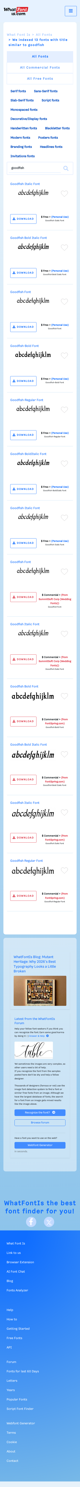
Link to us (14, 1253)
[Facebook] (31, 1222)
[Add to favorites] (64, 193)
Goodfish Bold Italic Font (28, 238)
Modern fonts (20, 138)
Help (10, 1310)
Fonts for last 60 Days (23, 1371)
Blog (10, 1281)
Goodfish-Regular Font (26, 400)
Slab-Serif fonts (21, 100)
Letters (12, 1381)
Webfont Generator (40, 1145)
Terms (11, 1433)
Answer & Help (39, 1036)
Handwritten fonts (23, 128)
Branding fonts (21, 147)
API (9, 1347)
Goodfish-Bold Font (24, 346)
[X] (49, 1222)
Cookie (12, 1442)
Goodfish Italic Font (24, 624)
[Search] (66, 168)
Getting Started (18, 1329)
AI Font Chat (16, 1271)
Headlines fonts (51, 147)
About (11, 1451)
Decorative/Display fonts (28, 119)
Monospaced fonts (23, 110)
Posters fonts (48, 138)
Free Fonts (14, 1338)
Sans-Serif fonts (45, 91)
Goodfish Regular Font (26, 861)
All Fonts (44, 35)
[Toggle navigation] (71, 11)
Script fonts (50, 100)
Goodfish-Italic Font (25, 184)
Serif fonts (18, 91)
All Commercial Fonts (40, 67)
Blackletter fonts (57, 128)
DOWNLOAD (23, 219)
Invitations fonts (22, 156)
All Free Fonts (40, 79)
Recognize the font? (40, 1112)
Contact (12, 1461)
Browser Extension (20, 1262)
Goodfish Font (20, 292)
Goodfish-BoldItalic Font (28, 454)
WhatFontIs (24, 1203)
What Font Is (18, 35)
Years (11, 1390)
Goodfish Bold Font (24, 686)
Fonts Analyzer (17, 1290)
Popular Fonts (17, 1399)
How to (12, 1319)
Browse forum (40, 1122)
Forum (11, 1362)
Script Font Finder (20, 1409)
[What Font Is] (16, 11)
